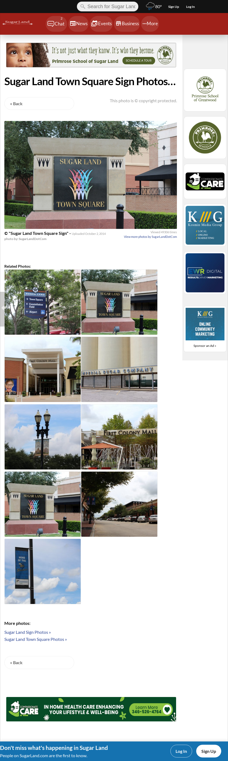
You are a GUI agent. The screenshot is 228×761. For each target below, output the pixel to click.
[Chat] (56, 24)
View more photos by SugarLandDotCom (150, 236)
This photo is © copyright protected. (143, 100)
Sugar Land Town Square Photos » (35, 639)
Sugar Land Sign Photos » (27, 632)
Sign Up (208, 751)
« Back (16, 103)
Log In (181, 751)
